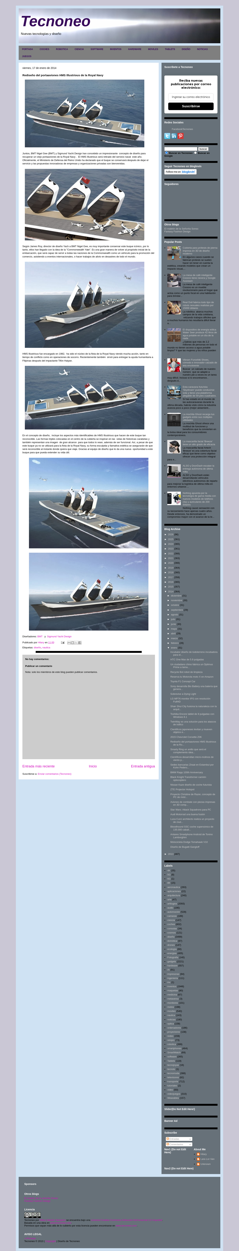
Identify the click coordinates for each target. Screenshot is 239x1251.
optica (170, 1023)
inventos (171, 986)
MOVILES (153, 49)
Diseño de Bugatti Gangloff (184, 846)
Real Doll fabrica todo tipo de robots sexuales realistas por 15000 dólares (198, 305)
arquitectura (173, 895)
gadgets (171, 961)
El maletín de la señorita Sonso (41, 1198)
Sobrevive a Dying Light (183, 694)
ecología (171, 949)
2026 (170, 534)
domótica (172, 940)
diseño (37, 647)
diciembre (176, 595)
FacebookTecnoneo (182, 129)
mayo (174, 628)
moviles (171, 1011)
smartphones (174, 1048)
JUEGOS (26, 56)
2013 (170, 854)
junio (173, 624)
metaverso (173, 998)
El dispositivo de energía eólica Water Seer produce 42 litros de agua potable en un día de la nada (200, 334)
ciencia (171, 920)
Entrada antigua (143, 766)
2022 (170, 553)
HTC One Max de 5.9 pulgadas (187, 659)
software (171, 1056)
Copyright (50, 1241)
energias (172, 953)
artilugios (172, 903)
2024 (170, 544)
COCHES (44, 49)
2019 (170, 567)
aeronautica (173, 887)
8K (168, 882)
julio (173, 619)
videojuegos (173, 1093)
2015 (170, 586)
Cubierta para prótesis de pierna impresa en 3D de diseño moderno (200, 250)
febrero (175, 643)
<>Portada (30, 1238)
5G (168, 874)
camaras (172, 916)
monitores (172, 1002)
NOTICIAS (202, 49)
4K (168, 870)
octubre (175, 605)
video (170, 1089)
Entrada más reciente (38, 766)
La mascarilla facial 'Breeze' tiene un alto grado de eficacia (199, 443)
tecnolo (171, 1069)
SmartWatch (174, 1052)
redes (170, 1036)
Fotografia (172, 957)
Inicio (93, 766)
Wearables (173, 1098)
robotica (171, 1044)
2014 (170, 591)
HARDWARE (134, 49)
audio (170, 907)
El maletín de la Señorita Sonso (181, 228)
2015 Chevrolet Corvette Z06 (185, 737)
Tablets (171, 1060)
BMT (39, 636)
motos (170, 1007)
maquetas (172, 990)
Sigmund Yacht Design (59, 636)
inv (168, 982)
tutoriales (172, 1085)
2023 (170, 548)
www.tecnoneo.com (60, 1222)
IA (168, 969)
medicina (172, 994)
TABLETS (170, 49)
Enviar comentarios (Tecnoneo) (54, 773)
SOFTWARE (97, 49)
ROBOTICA (62, 49)
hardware (172, 965)
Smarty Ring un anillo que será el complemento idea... (188, 751)
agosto (174, 614)
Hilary (204, 1154)
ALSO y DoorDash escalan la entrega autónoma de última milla (198, 468)
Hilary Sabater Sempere (53, 1220)
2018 (170, 572)
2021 (170, 558)
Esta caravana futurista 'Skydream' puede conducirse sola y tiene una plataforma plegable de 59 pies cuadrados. (199, 391)
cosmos (171, 932)
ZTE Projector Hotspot (182, 789)
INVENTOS (115, 49)
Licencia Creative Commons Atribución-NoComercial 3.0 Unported (126, 1220)
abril (173, 633)
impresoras (173, 974)
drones (171, 945)
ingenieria (172, 978)
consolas (172, 928)
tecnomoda (173, 1073)
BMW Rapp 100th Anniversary (186, 772)
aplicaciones (174, 891)
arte (169, 899)
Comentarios (175, 1144)
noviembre (176, 600)
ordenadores (174, 1027)
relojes (170, 1040)
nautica (46, 647)
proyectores (173, 1031)
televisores (173, 1077)
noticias (171, 1019)
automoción (173, 911)
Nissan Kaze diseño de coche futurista (191, 784)
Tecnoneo (56, 21)
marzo (174, 638)
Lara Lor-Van (208, 1159)
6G (168, 878)
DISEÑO (186, 49)
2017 (170, 577)
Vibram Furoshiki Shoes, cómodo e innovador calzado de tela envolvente (200, 362)
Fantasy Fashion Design (177, 231)
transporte (172, 1081)
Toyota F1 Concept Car (182, 681)
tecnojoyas (173, 1065)
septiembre (177, 609)
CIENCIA (79, 49)
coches (171, 924)
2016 (170, 582)
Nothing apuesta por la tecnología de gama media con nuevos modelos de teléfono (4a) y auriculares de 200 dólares (199, 499)
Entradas (173, 1139)
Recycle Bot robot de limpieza (186, 672)
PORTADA (27, 49)
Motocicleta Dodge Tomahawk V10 (189, 842)
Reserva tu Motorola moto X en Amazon (191, 676)
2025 (170, 539)
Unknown (206, 1164)
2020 (170, 562)
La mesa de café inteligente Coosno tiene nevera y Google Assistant (199, 278)
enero (174, 647)
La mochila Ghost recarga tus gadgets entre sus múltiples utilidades (198, 417)
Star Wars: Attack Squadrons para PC (190, 809)
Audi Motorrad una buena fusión (187, 814)
